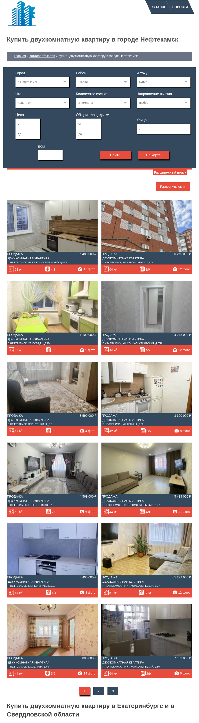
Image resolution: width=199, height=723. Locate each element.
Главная (20, 56)
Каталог (158, 7)
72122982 (42, 82)
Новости (180, 7)
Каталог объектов (42, 56)
